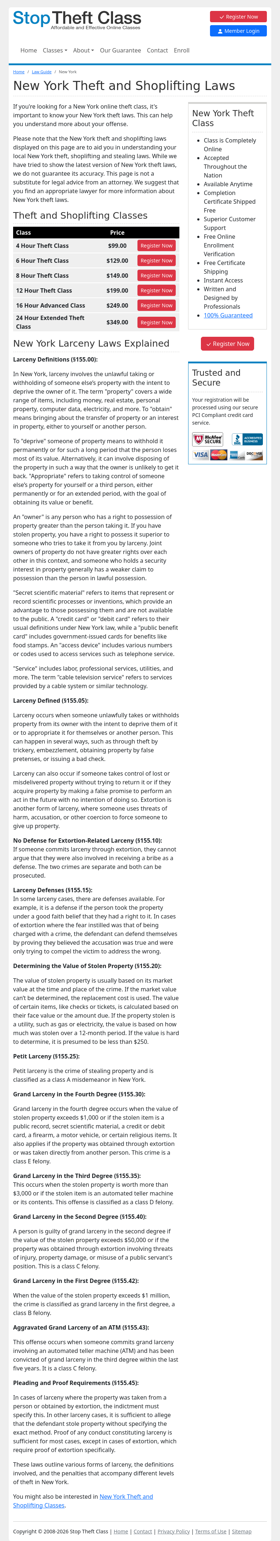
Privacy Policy (174, 1531)
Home (28, 50)
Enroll (182, 50)
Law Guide (41, 71)
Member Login (238, 30)
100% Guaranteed (228, 315)
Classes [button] (53, 50)
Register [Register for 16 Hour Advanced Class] (157, 305)
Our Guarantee (120, 50)
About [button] (81, 50)
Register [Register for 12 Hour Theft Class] (157, 290)
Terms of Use (211, 1531)
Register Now (238, 16)
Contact (157, 50)
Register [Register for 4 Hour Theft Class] (157, 245)
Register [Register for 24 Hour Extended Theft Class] (157, 322)
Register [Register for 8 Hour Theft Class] (157, 275)
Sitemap (242, 1531)
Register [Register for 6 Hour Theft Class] (157, 260)
